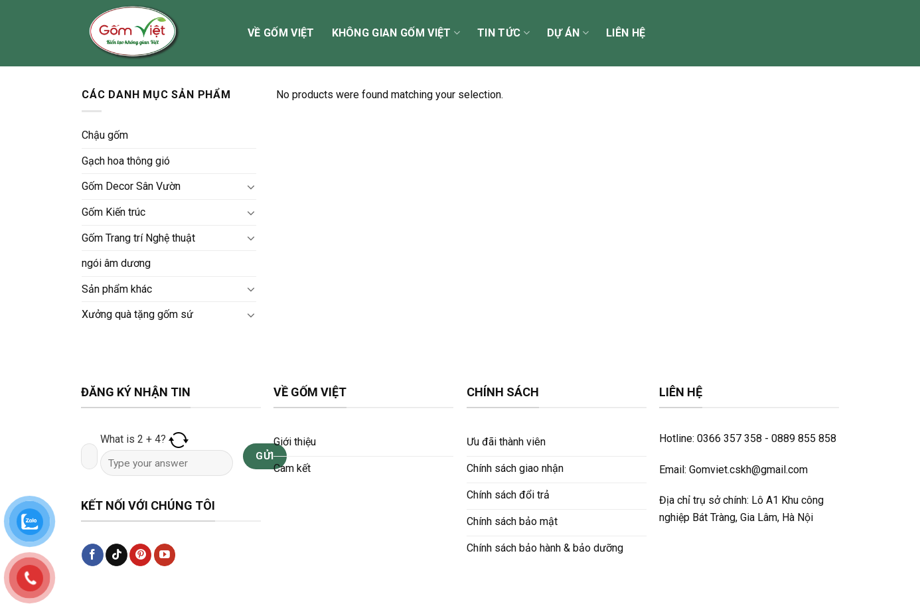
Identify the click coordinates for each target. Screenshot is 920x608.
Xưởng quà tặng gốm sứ (137, 314)
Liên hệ (625, 33)
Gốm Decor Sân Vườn (131, 186)
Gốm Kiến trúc (113, 212)
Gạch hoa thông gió (126, 161)
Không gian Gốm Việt (396, 33)
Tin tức (503, 33)
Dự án (568, 33)
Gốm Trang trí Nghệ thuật (138, 238)
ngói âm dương (116, 263)
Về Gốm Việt (281, 33)
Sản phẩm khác (117, 289)
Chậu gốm (105, 135)
